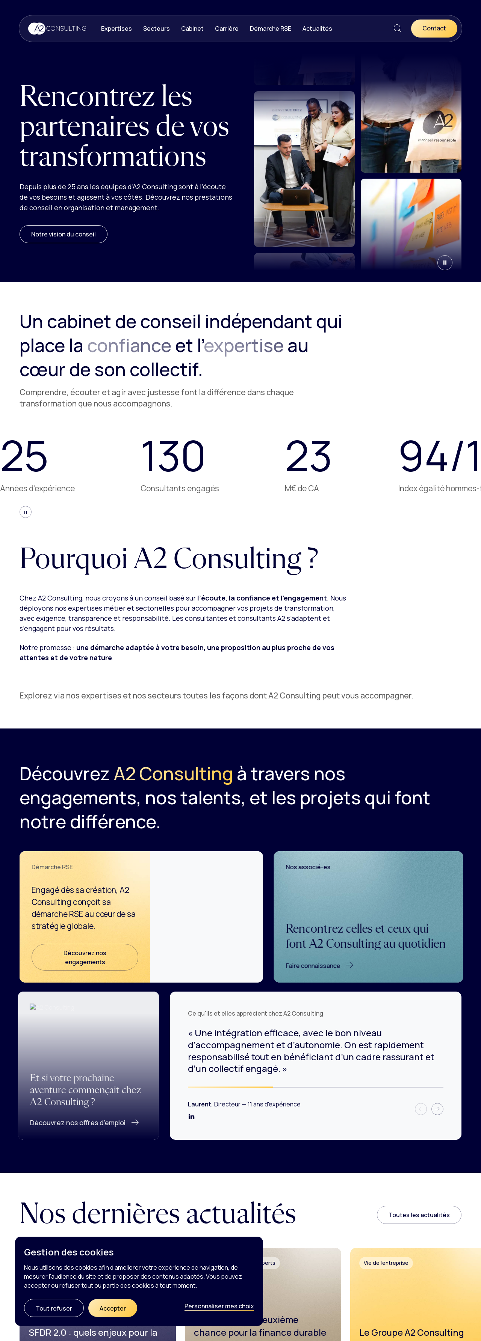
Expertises (116, 28)
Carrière (227, 28)
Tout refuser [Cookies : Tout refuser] (54, 1308)
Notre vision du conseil (63, 234)
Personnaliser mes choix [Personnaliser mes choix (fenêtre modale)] (219, 1306)
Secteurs (156, 28)
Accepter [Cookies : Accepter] (113, 1308)
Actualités (317, 28)
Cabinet (192, 28)
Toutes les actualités (419, 1215)
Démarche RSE (270, 28)
